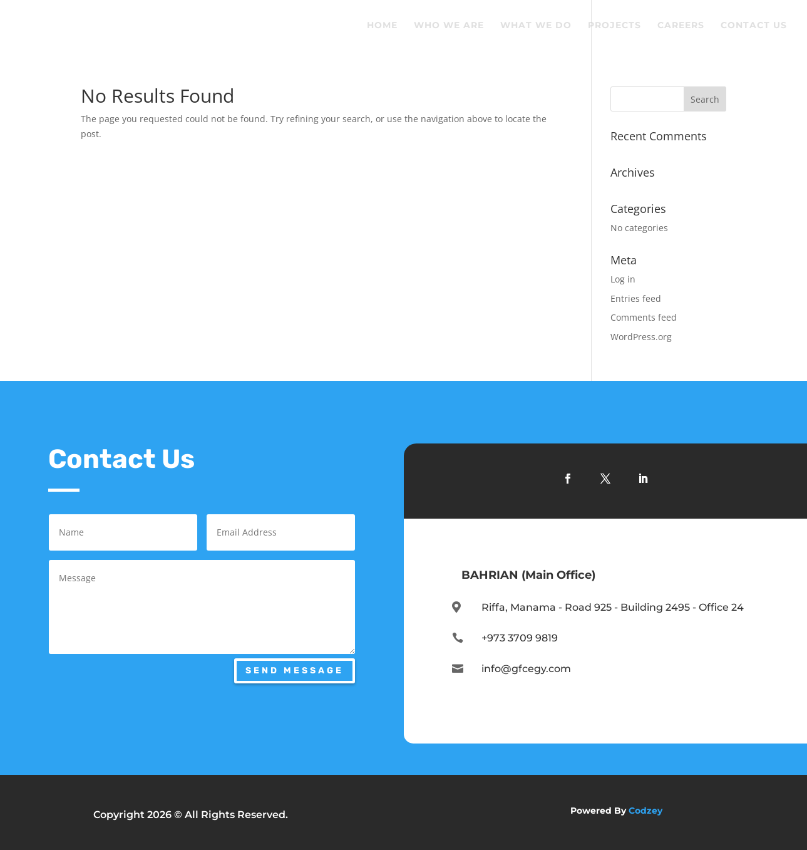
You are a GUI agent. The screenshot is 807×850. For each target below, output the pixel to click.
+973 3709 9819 (519, 638)
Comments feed (643, 317)
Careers (680, 26)
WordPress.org (641, 337)
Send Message (294, 670)
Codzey (645, 810)
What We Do (536, 26)
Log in (622, 279)
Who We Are (449, 26)
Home (382, 26)
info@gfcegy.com (526, 669)
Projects (614, 26)
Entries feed (635, 298)
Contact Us (754, 26)
